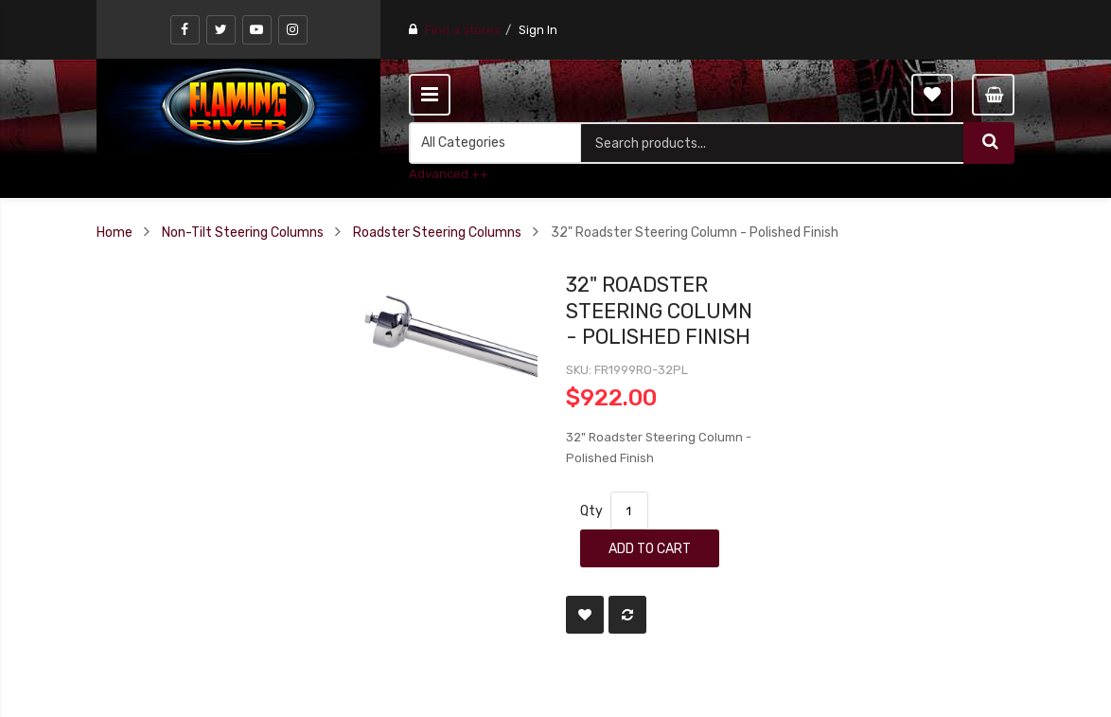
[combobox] (772, 143)
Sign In (538, 30)
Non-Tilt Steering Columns (243, 232)
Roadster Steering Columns (437, 232)
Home (114, 232)
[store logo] (238, 106)
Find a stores (463, 30)
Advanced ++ (448, 174)
